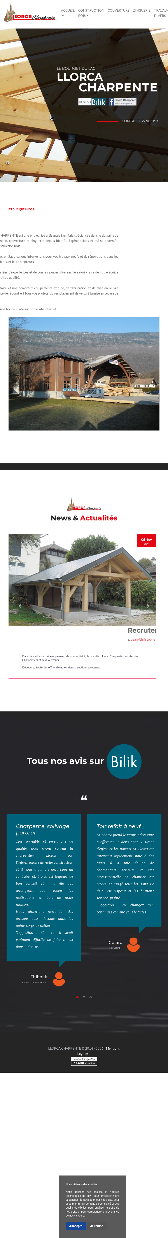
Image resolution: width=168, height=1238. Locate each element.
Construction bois (91, 13)
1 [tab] (77, 997)
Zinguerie (141, 10)
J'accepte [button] (75, 1226)
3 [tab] (90, 997)
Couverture (119, 10)
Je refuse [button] (96, 1226)
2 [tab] (84, 997)
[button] (20, 606)
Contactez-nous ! (142, 121)
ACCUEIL (68, 10)
